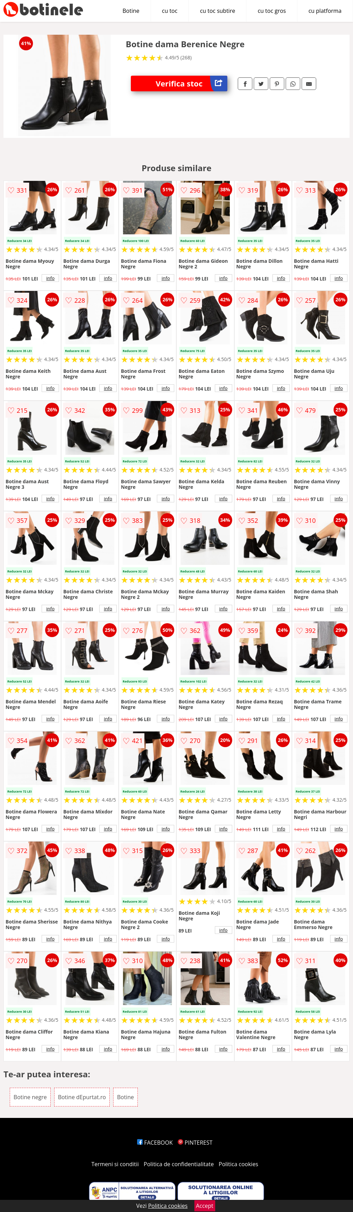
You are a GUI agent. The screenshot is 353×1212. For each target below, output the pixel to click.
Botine (131, 11)
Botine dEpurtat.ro (82, 1097)
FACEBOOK (155, 1142)
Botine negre (30, 1097)
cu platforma (325, 11)
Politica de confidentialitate (179, 1164)
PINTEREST (195, 1142)
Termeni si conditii (115, 1164)
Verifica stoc (191, 83)
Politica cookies (238, 1164)
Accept (204, 1206)
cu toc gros (272, 11)
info (50, 278)
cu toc (170, 11)
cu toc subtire (217, 11)
